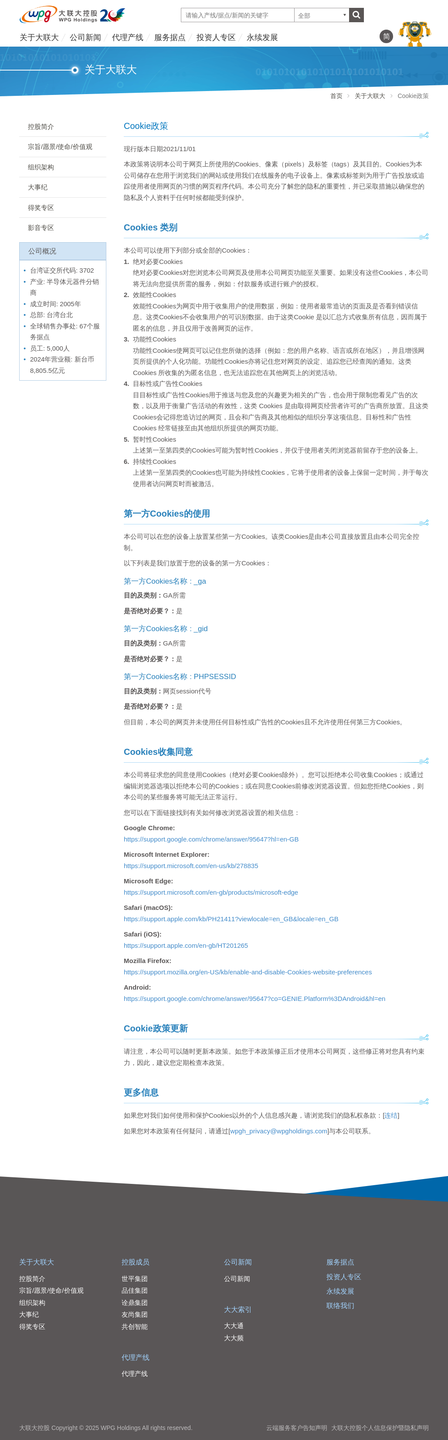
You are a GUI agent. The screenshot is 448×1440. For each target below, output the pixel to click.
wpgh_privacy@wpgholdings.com (278, 1131)
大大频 (234, 1338)
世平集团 (135, 1278)
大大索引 (238, 1309)
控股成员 (135, 1262)
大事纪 (38, 187)
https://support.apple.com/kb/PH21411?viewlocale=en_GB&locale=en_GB (231, 919)
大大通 (234, 1325)
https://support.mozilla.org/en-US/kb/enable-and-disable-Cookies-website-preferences (248, 972)
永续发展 (262, 37)
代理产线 (127, 37)
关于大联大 (39, 37)
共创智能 (135, 1326)
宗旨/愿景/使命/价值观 (60, 146)
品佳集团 (135, 1290)
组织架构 (41, 167)
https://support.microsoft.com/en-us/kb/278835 (191, 865)
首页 (336, 95)
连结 (390, 1115)
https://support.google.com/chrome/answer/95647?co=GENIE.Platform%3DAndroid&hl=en (254, 998)
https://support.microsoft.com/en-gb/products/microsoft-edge (211, 892)
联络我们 (340, 1305)
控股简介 (41, 126)
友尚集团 (135, 1314)
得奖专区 (41, 207)
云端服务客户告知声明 (296, 1427)
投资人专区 (216, 37)
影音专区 (41, 227)
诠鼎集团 (135, 1302)
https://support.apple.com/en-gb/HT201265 (186, 945)
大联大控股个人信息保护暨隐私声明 (380, 1427)
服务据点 (170, 37)
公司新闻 (85, 37)
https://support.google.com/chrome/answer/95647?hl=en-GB (211, 839)
